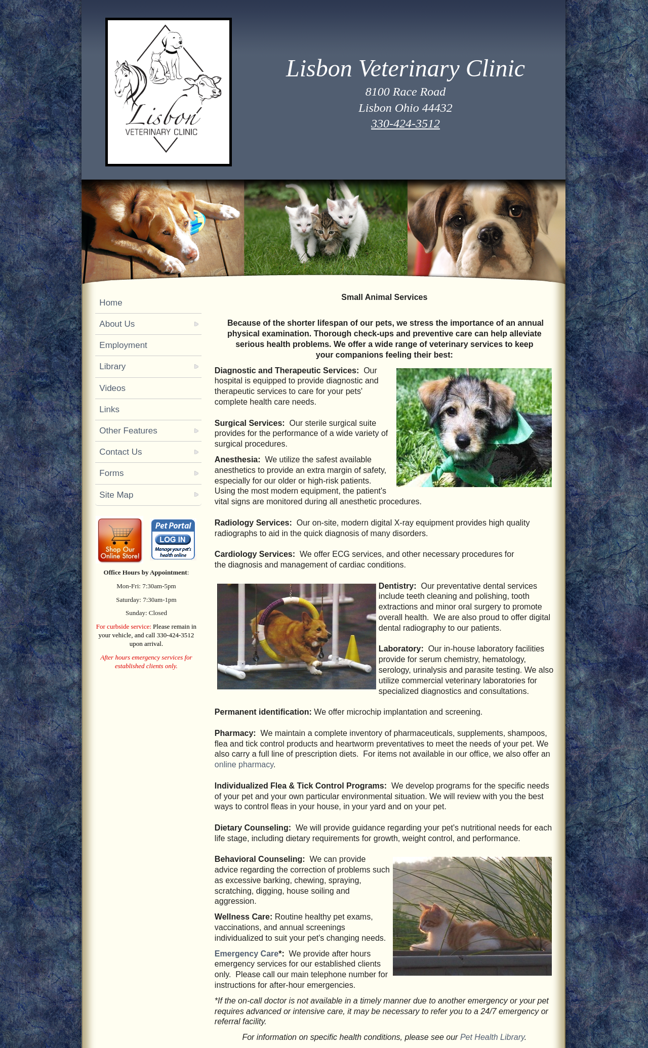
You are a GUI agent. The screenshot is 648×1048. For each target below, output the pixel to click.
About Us (117, 324)
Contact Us (120, 452)
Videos (112, 388)
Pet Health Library (492, 1037)
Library (112, 366)
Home (110, 303)
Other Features (128, 430)
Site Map (116, 495)
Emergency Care (246, 953)
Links (109, 409)
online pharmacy (244, 764)
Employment (123, 345)
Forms (111, 473)
